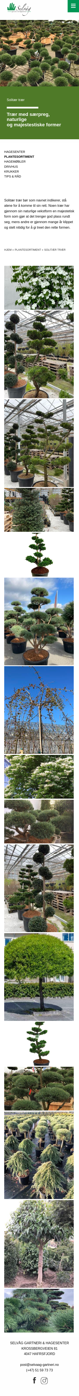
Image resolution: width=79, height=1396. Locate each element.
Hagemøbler (15, 161)
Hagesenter (14, 151)
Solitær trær (55, 249)
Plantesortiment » (29, 249)
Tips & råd (12, 176)
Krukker (11, 171)
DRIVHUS (11, 166)
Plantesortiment (19, 156)
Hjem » (9, 249)
